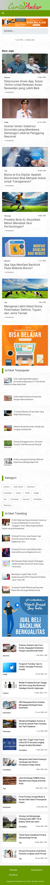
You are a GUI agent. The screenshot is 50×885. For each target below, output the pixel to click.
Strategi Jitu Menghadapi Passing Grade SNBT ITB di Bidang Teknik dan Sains (30, 819)
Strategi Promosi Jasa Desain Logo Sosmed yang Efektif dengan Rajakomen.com (26, 539)
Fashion (6, 487)
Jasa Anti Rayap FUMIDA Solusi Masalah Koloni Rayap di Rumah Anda (32, 781)
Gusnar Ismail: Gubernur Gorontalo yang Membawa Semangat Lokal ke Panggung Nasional (24, 131)
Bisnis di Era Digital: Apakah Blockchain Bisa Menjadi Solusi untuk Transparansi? (25, 178)
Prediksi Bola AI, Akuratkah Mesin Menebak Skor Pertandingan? (22, 223)
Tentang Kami (36, 870)
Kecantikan (7, 493)
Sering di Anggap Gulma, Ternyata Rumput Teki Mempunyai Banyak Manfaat (23, 444)
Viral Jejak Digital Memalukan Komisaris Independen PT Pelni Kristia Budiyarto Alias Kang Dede (24, 381)
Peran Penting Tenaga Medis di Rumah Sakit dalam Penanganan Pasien (33, 799)
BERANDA (8, 31)
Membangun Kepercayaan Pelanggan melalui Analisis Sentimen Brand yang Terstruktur (27, 564)
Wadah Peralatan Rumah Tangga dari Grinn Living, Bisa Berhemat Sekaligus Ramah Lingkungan (33, 685)
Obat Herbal (18, 487)
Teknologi (7, 216)
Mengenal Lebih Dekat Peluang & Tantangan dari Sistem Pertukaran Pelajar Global (32, 762)
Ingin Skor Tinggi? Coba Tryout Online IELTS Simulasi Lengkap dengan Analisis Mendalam (31, 742)
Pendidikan (38, 499)
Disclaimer (13, 875)
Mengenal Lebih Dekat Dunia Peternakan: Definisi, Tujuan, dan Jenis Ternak (23, 310)
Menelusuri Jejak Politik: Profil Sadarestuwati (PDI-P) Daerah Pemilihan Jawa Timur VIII (29, 577)
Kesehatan (15, 499)
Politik (6, 122)
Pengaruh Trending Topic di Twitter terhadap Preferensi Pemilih (30, 667)
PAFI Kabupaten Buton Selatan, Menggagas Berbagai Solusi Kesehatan (32, 705)
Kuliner (18, 493)
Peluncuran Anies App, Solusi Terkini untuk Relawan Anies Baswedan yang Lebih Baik (23, 85)
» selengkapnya (9, 92)
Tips (5, 171)
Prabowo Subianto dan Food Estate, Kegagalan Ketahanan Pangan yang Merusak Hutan (31, 648)
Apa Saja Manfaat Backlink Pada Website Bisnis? (22, 266)
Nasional (7, 77)
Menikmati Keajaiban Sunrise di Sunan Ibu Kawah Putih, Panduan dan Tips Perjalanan (33, 724)
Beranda (13, 870)
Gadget (36, 493)
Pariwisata (31, 487)
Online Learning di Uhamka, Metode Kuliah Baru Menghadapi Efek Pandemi (23, 462)
